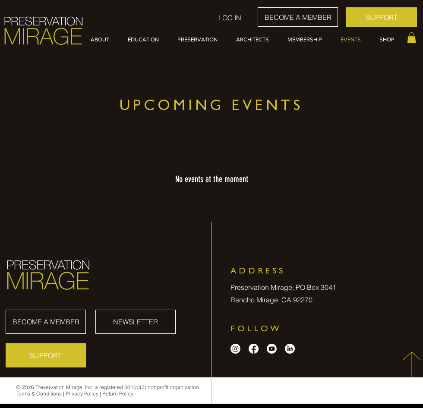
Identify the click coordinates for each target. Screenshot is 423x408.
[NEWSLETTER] (135, 322)
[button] (102, 39)
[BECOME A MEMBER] (298, 17)
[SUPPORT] (381, 17)
